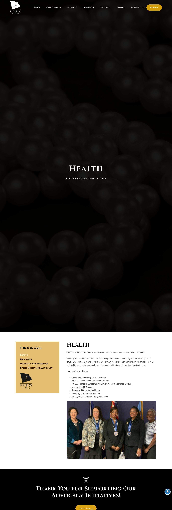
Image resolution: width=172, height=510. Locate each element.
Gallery (105, 7)
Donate (154, 7)
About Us (72, 7)
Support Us (138, 7)
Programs (54, 7)
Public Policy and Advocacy (37, 370)
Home (37, 7)
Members (89, 7)
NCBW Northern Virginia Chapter (80, 178)
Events (120, 7)
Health (24, 355)
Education (26, 360)
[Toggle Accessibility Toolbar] (168, 492)
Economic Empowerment (35, 365)
